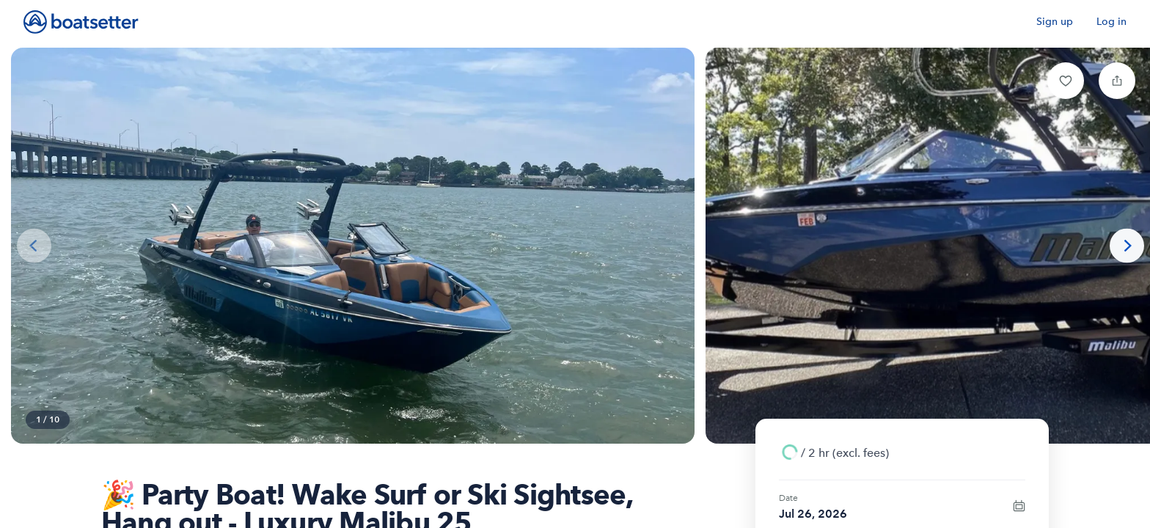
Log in (1111, 21)
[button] (1065, 80)
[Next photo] (1127, 246)
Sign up (1054, 21)
